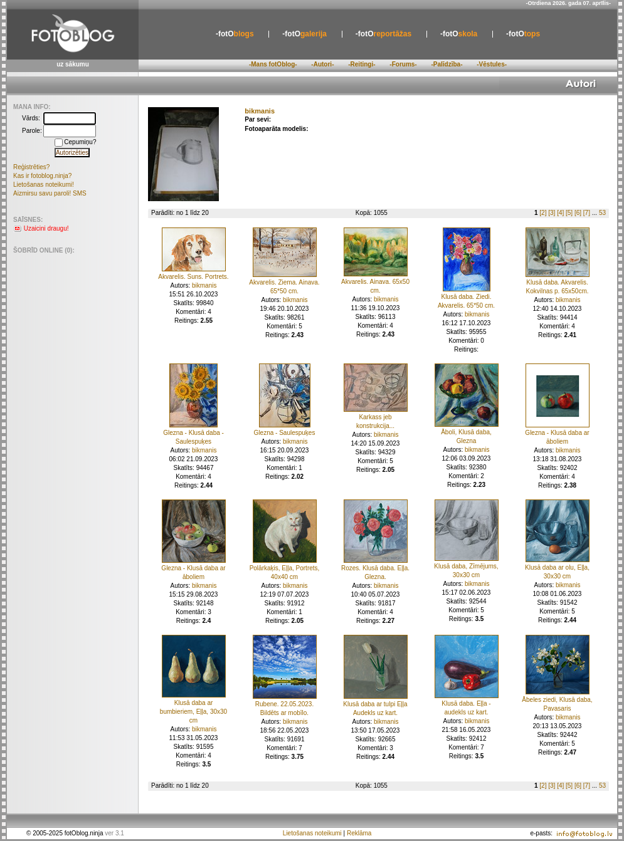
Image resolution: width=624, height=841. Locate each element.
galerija (304, 33)
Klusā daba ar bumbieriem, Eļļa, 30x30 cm (193, 711)
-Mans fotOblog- (273, 64)
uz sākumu (72, 64)
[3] (551, 212)
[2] (542, 212)
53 (602, 212)
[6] (577, 212)
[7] (586, 212)
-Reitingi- (361, 64)
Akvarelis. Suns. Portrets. (193, 276)
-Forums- (402, 64)
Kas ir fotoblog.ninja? (42, 175)
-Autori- (322, 64)
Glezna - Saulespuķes (284, 432)
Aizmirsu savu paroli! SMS (50, 193)
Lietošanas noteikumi (312, 833)
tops (523, 33)
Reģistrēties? (31, 167)
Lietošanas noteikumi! (43, 184)
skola (458, 33)
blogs (235, 33)
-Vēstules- (492, 64)
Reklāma (359, 833)
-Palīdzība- (446, 64)
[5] (569, 212)
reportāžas (383, 33)
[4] (560, 212)
